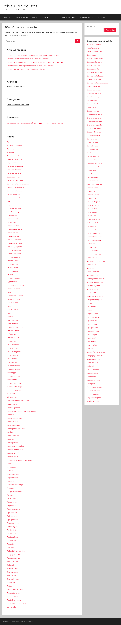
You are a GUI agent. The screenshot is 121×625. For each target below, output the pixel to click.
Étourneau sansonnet (15, 296)
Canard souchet (13, 226)
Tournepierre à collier (15, 589)
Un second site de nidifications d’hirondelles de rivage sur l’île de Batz (33, 55)
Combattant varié (13, 257)
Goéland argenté (13, 331)
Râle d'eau (91, 349)
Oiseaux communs (14, 474)
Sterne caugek (12, 572)
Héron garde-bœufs (14, 383)
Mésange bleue (13, 443)
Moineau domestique (15, 450)
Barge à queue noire (14, 159)
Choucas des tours (14, 250)
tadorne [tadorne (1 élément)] (58, 123)
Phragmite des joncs (14, 492)
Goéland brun (12, 334)
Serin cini (10, 565)
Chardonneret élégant (15, 229)
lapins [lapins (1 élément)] (25, 123)
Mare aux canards (13, 425)
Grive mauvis (12, 362)
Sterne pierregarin (13, 579)
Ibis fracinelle (12, 397)
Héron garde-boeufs (94, 233)
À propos (101, 17)
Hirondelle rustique (14, 390)
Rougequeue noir (13, 558)
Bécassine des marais (15, 180)
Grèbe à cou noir (13, 348)
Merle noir (11, 439)
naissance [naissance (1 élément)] (29, 123)
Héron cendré (12, 380)
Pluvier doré (11, 530)
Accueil (6, 17)
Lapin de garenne (13, 408)
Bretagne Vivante (86, 17)
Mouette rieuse (12, 457)
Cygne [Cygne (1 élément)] (8, 123)
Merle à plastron (13, 436)
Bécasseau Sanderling (15, 170)
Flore (54, 17)
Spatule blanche (13, 568)
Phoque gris (11, 488)
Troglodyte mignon (14, 600)
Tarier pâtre (11, 582)
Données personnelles (15, 285)
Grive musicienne (13, 366)
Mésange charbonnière (15, 446)
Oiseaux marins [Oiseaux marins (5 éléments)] (42, 123)
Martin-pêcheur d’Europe (16, 429)
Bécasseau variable (14, 173)
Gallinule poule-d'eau (95, 184)
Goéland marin (12, 341)
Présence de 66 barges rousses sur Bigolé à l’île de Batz (27, 69)
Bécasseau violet (13, 177)
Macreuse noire (12, 422)
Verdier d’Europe (13, 607)
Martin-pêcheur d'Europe (96, 261)
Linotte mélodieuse (14, 418)
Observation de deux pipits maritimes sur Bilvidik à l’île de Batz (30, 66)
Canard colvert (12, 219)
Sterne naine (11, 575)
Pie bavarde (11, 499)
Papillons (10, 481)
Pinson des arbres (13, 509)
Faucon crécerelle (13, 299)
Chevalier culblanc (14, 240)
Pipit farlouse (12, 513)
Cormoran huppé (13, 261)
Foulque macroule (14, 324)
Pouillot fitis (11, 534)
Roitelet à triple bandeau (16, 551)
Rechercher (91, 26)
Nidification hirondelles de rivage (19, 460)
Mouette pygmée (13, 453)
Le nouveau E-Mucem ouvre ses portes (21, 411)
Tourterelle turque (13, 593)
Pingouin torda (12, 505)
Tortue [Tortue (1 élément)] (62, 123)
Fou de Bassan (12, 320)
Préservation (11, 541)
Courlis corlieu (12, 271)
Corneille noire (12, 264)
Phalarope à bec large (15, 485)
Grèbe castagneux (14, 352)
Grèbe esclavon (13, 355)
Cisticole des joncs (14, 254)
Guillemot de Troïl (13, 369)
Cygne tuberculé (13, 282)
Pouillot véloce (12, 537)
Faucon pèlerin (12, 303)
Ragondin (10, 544)
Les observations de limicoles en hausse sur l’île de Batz (27, 59)
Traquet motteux (13, 596)
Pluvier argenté (12, 527)
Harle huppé (11, 373)
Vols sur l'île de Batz (19, 6)
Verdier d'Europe (93, 401)
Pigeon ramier (12, 502)
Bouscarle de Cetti (14, 208)
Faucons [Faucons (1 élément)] (21, 123)
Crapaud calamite (13, 278)
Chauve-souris (12, 233)
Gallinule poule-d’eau (15, 327)
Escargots (10, 292)
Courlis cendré (12, 268)
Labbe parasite (12, 404)
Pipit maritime (12, 516)
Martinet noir (11, 432)
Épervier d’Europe (13, 289)
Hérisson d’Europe (13, 376)
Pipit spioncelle (12, 520)
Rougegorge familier (15, 555)
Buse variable (12, 215)
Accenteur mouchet (14, 145)
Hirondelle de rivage (14, 387)
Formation (11, 317)
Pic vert (10, 495)
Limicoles (10, 415)
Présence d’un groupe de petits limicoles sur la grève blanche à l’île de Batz (35, 62)
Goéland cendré (13, 338)
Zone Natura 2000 (68, 17)
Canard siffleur (12, 222)
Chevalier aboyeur (14, 236)
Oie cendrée (11, 467)
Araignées (10, 152)
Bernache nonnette (14, 198)
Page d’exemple (13, 478)
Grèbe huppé (12, 359)
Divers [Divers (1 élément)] (17, 123)
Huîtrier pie (11, 394)
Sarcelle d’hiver (12, 561)
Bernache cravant (13, 194)
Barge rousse (12, 163)
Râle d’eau (11, 548)
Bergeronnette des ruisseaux (18, 184)
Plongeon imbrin (13, 523)
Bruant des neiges (13, 212)
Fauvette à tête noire (14, 310)
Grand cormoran (13, 345)
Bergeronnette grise (14, 191)
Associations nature (14, 156)
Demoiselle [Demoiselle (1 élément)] (13, 123)
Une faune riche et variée (16, 603)
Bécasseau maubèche (15, 166)
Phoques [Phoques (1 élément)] (54, 123)
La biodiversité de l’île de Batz (25, 17)
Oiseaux (10, 471)
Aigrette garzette (13, 149)
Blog (8, 201)
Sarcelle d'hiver (92, 363)
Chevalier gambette (14, 243)
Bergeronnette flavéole (15, 187)
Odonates (10, 464)
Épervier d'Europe (93, 160)
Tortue (9, 586)
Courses (10, 275)
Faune (45, 17)
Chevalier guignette (14, 247)
